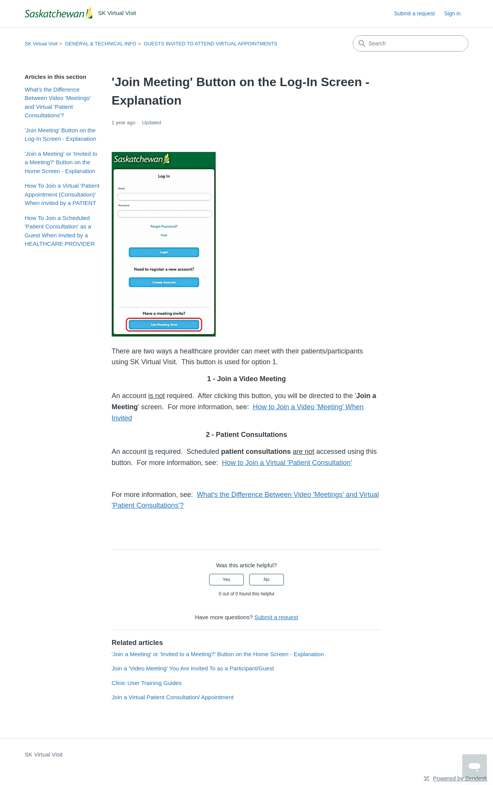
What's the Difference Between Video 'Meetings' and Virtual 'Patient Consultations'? (58, 102)
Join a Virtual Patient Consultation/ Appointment (173, 697)
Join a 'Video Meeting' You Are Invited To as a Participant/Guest (193, 668)
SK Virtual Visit (41, 44)
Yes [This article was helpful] (226, 579)
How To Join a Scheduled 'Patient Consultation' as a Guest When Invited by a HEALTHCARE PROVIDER (60, 231)
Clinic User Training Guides (147, 683)
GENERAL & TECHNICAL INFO (100, 44)
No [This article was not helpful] (266, 579)
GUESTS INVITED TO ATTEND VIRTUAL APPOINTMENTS (210, 44)
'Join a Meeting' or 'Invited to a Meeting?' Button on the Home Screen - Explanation (61, 162)
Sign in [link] (452, 13)
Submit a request (414, 13)
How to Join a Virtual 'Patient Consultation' (287, 463)
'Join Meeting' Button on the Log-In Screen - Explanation (60, 134)
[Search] (410, 43)
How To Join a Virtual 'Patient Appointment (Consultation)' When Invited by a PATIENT (62, 194)
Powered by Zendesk (460, 778)
